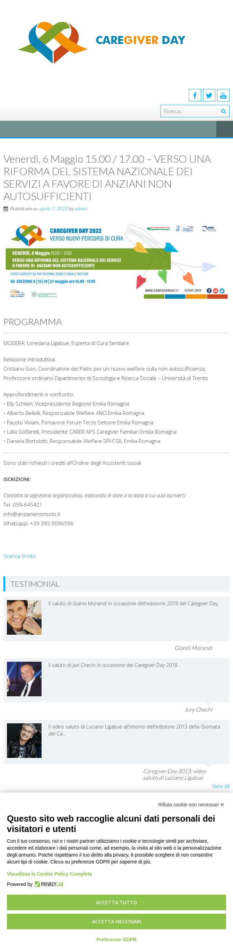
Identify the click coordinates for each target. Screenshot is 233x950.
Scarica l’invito (19, 555)
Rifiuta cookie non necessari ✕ (191, 804)
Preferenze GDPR (117, 939)
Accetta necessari (116, 921)
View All (221, 785)
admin (80, 208)
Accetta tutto (116, 902)
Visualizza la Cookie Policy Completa (49, 874)
